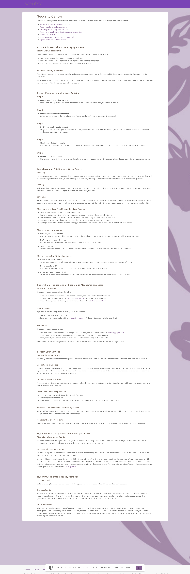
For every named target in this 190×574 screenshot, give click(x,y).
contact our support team (97, 301)
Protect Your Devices (47, 35)
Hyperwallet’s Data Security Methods (53, 40)
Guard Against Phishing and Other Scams (54, 30)
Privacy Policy (71, 467)
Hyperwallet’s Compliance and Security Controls (57, 37)
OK (139, 568)
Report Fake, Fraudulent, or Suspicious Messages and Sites (61, 32)
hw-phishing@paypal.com (76, 298)
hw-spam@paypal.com (77, 318)
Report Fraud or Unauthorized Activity (53, 27)
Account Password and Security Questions (55, 24)
